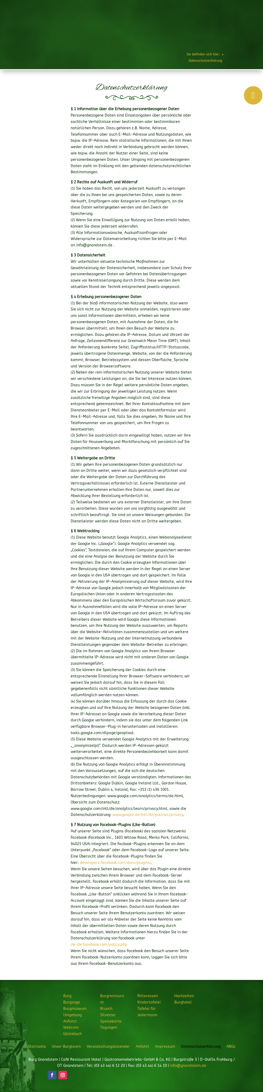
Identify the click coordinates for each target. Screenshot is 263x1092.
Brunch (106, 1008)
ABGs (230, 1046)
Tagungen (108, 1027)
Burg (113, 19)
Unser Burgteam (66, 1046)
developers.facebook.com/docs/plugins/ (115, 862)
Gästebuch (72, 1034)
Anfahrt (70, 1021)
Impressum (165, 1046)
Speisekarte (110, 1021)
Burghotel (167, 37)
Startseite (37, 1046)
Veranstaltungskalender (108, 1046)
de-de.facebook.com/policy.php (99, 944)
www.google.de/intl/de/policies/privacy (147, 815)
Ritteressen (172, 19)
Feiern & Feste (203, 19)
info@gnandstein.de (188, 1065)
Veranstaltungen (195, 37)
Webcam (71, 1027)
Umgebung (72, 1015)
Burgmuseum (75, 1008)
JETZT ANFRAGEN (229, 37)
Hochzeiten (234, 19)
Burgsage (71, 1002)
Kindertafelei (149, 1002)
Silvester (108, 1015)
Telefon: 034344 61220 (238, 5)
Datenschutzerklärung (200, 1046)
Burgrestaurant (140, 19)
